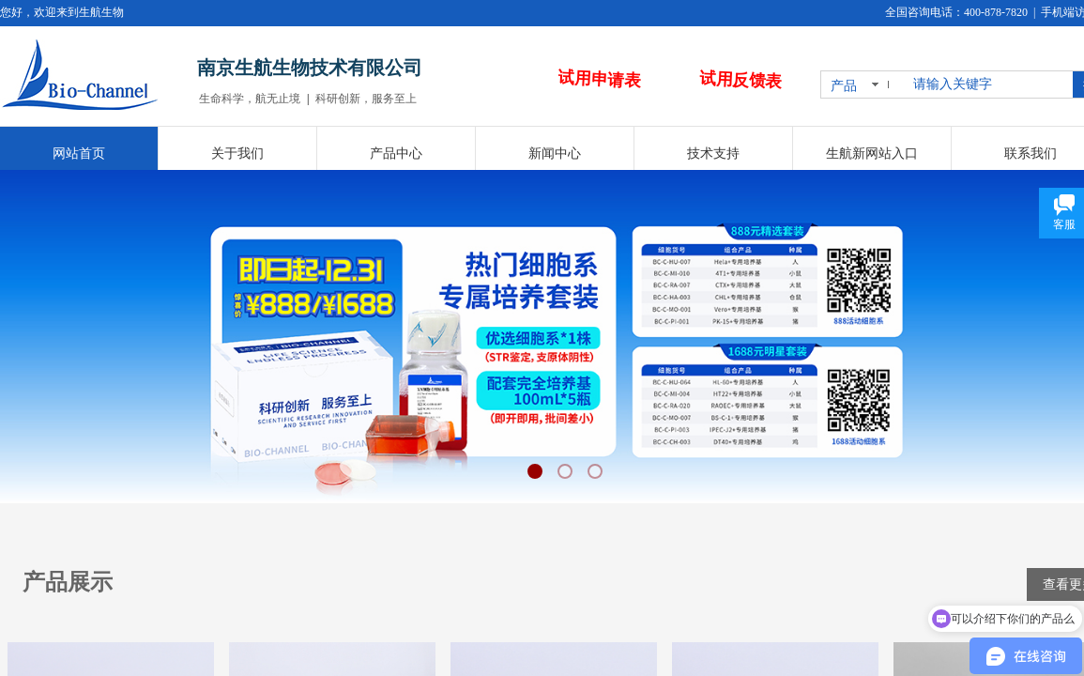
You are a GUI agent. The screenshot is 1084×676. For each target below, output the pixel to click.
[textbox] (989, 84)
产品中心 (396, 153)
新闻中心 (554, 153)
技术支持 (713, 153)
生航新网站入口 (872, 153)
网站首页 (79, 153)
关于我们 (237, 153)
